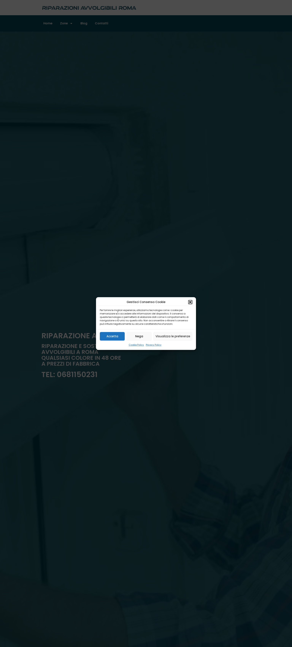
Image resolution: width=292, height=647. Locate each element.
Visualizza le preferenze (173, 336)
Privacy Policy (153, 344)
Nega (139, 336)
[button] (190, 302)
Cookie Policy (136, 344)
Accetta (112, 336)
